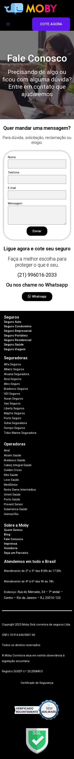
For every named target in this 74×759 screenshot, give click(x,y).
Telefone (13, 172)
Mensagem (15, 203)
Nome (12, 157)
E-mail (12, 188)
